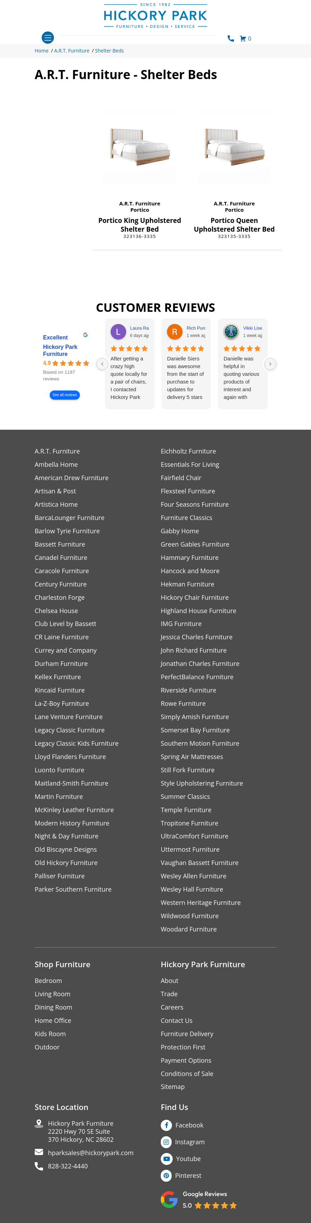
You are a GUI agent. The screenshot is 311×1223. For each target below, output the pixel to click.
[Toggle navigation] (48, 37)
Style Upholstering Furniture (202, 784)
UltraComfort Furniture (195, 837)
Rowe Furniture (183, 704)
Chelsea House (56, 611)
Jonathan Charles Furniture (200, 664)
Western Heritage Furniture (201, 903)
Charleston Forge (60, 597)
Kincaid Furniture (60, 691)
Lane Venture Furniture (69, 717)
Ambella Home (56, 465)
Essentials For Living (190, 465)
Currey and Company (66, 651)
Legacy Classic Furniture (70, 730)
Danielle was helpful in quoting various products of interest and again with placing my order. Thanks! (241, 378)
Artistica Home (56, 504)
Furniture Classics (187, 518)
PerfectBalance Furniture (197, 677)
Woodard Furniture (189, 930)
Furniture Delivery (187, 1035)
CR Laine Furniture (62, 637)
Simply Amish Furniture (195, 717)
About (170, 981)
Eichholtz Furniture (188, 451)
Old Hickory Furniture (66, 863)
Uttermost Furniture (190, 850)
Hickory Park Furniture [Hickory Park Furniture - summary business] (60, 350)
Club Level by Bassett (66, 624)
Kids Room (50, 1035)
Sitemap (173, 1088)
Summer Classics (185, 797)
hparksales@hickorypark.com (91, 1154)
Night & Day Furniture (67, 837)
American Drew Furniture (72, 478)
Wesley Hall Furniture (192, 890)
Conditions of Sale (187, 1074)
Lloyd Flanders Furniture (70, 757)
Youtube (188, 1159)
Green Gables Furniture (195, 544)
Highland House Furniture (199, 611)
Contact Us (177, 1021)
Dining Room (53, 1008)
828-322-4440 (68, 1167)
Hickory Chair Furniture (195, 597)
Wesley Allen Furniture (194, 877)
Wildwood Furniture (190, 917)
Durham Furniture (61, 664)
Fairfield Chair (181, 478)
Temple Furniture (186, 810)
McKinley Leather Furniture (74, 810)
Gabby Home (180, 531)
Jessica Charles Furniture (197, 637)
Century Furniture (61, 584)
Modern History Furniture (72, 824)
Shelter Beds (109, 50)
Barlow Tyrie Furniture (67, 531)
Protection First (183, 1048)
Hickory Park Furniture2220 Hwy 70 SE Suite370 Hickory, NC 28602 (81, 1132)
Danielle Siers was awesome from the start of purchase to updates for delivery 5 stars (185, 378)
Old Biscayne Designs (66, 850)
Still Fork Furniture (188, 770)
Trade (169, 995)
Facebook (189, 1126)
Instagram (190, 1143)
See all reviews (65, 395)
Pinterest (188, 1176)
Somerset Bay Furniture (195, 730)
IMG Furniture (181, 624)
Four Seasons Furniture (195, 504)
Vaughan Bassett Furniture (200, 863)
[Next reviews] (270, 364)
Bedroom (48, 981)
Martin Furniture (59, 797)
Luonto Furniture (59, 770)
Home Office (53, 1021)
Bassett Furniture (60, 544)
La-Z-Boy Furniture (62, 704)
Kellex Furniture (58, 677)
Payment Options (186, 1061)
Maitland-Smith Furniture (72, 784)
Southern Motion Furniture (200, 744)
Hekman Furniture (187, 584)
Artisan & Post (55, 491)
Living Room (52, 995)
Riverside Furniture (188, 691)
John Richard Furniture (194, 651)
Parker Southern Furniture (73, 890)
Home (42, 50)
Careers (172, 1008)
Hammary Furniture (190, 558)
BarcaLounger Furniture (70, 518)
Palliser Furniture (60, 877)
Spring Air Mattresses (192, 757)
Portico (139, 209)
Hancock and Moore (190, 571)
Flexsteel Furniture (188, 491)
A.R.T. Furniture (72, 50)
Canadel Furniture (61, 558)
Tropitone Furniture (190, 824)
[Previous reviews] (102, 364)
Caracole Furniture (62, 571)
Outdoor (47, 1048)
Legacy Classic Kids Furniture (77, 744)
